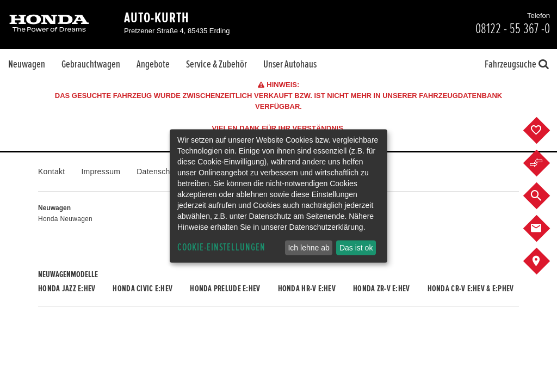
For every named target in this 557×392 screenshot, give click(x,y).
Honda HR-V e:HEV (307, 288)
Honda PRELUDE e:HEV (225, 288)
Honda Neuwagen (65, 219)
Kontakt (51, 171)
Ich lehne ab (308, 247)
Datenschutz (159, 171)
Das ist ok (356, 247)
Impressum (100, 171)
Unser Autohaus (290, 64)
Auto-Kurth (156, 18)
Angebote (153, 64)
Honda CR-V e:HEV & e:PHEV (471, 288)
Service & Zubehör (216, 64)
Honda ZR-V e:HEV (381, 288)
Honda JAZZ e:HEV (66, 288)
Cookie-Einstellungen (221, 247)
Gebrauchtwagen (90, 64)
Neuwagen (26, 64)
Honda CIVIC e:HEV (142, 288)
